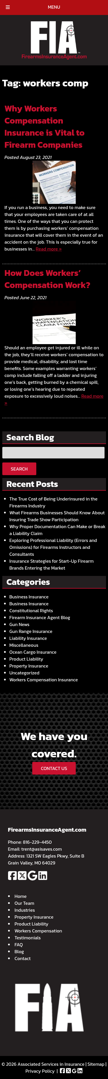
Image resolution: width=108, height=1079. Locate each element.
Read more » (49, 248)
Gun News (20, 624)
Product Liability (26, 658)
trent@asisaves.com (41, 848)
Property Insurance (29, 665)
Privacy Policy (40, 1070)
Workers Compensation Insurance (44, 679)
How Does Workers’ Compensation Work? (47, 278)
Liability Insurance (28, 638)
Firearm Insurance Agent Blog (40, 617)
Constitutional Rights (31, 610)
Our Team (24, 903)
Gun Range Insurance (31, 631)
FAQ (19, 944)
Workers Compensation (38, 930)
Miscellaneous (24, 645)
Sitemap (96, 1064)
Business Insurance (29, 596)
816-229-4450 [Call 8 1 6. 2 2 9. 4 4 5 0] (37, 842)
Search (19, 468)
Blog (19, 951)
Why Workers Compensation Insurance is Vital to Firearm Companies (45, 126)
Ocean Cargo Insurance (33, 651)
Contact (23, 958)
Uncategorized (24, 672)
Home (21, 896)
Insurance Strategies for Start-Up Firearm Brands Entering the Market (52, 564)
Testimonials (28, 937)
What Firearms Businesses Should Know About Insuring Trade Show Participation (57, 516)
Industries (25, 910)
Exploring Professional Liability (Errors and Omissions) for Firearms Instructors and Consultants (53, 547)
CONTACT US (54, 768)
